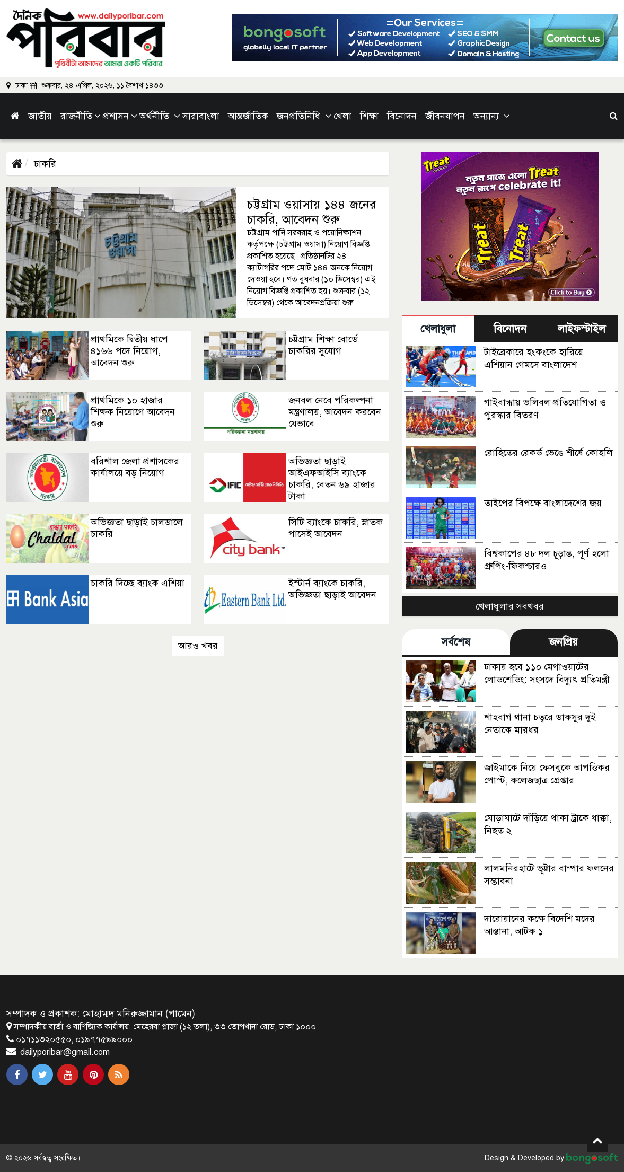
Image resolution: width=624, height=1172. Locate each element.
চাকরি (45, 164)
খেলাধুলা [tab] (437, 329)
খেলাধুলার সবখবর (510, 606)
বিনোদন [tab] (510, 329)
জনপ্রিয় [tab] (563, 642)
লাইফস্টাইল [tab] (581, 329)
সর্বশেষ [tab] (456, 642)
